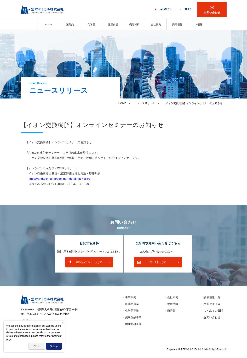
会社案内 (156, 24)
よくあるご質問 (213, 310)
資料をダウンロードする (89, 262)
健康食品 (113, 24)
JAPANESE (165, 9)
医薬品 (70, 24)
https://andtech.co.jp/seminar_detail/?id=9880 (59, 178)
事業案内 (130, 297)
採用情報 (177, 24)
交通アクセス (212, 304)
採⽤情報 (172, 304)
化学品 (91, 24)
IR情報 (199, 24)
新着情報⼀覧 (212, 297)
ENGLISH (188, 9)
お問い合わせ (212, 12)
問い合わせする (158, 262)
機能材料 (134, 24)
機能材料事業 (133, 324)
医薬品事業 (132, 304)
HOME (48, 24)
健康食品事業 (133, 317)
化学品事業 (132, 310)
